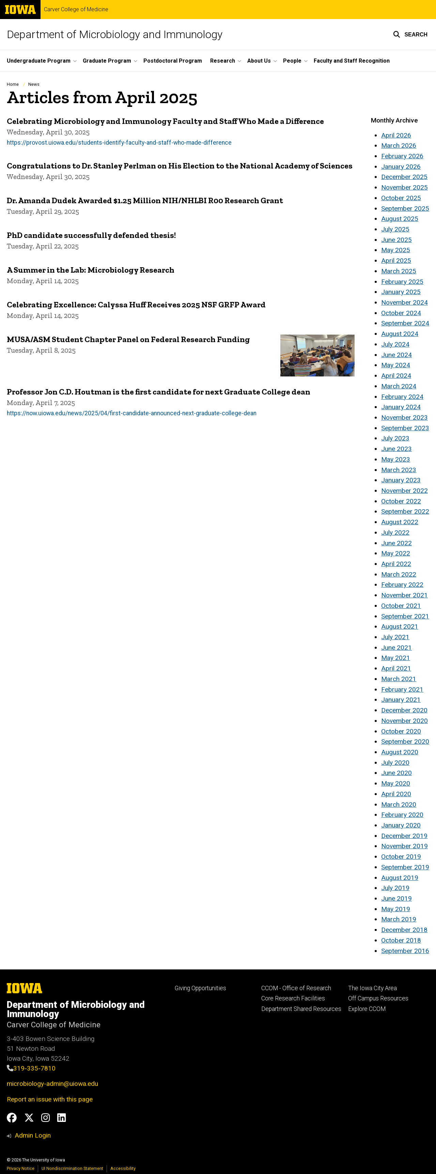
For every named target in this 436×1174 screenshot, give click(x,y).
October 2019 (401, 857)
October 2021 (401, 606)
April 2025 (396, 260)
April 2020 (396, 794)
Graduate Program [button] (107, 61)
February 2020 (402, 815)
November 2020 (404, 721)
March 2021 (398, 679)
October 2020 (401, 731)
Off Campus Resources (378, 998)
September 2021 (405, 616)
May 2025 (395, 250)
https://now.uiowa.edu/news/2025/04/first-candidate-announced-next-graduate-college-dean (131, 413)
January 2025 (401, 292)
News (34, 84)
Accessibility (123, 1168)
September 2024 (405, 323)
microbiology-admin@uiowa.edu (52, 1084)
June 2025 (396, 240)
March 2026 (398, 145)
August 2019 (399, 878)
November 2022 (404, 491)
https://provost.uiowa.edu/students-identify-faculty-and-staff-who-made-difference (119, 142)
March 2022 (398, 574)
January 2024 (401, 407)
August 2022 (399, 522)
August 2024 (399, 334)
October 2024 (401, 313)
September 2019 (405, 867)
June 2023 (396, 449)
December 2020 (404, 710)
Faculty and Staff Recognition (352, 61)
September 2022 (405, 511)
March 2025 (398, 271)
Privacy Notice (20, 1168)
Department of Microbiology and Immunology (114, 34)
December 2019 (404, 836)
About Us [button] (259, 61)
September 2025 (405, 208)
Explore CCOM (367, 1009)
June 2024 (396, 355)
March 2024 (398, 386)
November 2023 (404, 417)
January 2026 (401, 167)
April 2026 (396, 135)
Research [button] (222, 61)
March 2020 (398, 804)
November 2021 (404, 595)
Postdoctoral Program (172, 61)
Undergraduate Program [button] (39, 61)
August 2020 (399, 752)
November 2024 (404, 302)
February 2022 (402, 585)
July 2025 (395, 229)
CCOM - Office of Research (296, 988)
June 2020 (396, 773)
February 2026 (402, 156)
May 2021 (395, 658)
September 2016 (405, 951)
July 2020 (395, 763)
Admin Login (33, 1135)
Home (13, 84)
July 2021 (395, 637)
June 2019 (396, 898)
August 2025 (399, 219)
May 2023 (395, 459)
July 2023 (395, 438)
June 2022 (396, 543)
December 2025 (404, 177)
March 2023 (398, 470)
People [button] (292, 61)
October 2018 (401, 940)
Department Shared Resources (301, 1009)
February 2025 (402, 282)
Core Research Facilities (293, 998)
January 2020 (401, 825)
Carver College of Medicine (76, 9)
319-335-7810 (34, 1068)
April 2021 (396, 668)
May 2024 (395, 365)
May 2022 (395, 553)
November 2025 (404, 187)
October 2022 (401, 501)
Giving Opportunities (200, 988)
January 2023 (401, 480)
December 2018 (404, 930)
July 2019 (395, 888)
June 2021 (396, 648)
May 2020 (395, 783)
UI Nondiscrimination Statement (72, 1168)
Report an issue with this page (50, 1099)
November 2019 (404, 846)
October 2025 (401, 198)
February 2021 (402, 689)
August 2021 (399, 626)
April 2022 (396, 564)
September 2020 (405, 741)
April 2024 (396, 376)
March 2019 (398, 919)
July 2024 (395, 344)
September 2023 (405, 428)
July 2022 (395, 532)
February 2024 (402, 397)
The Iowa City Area (372, 988)
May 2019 (395, 909)
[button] (410, 34)
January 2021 (401, 700)
